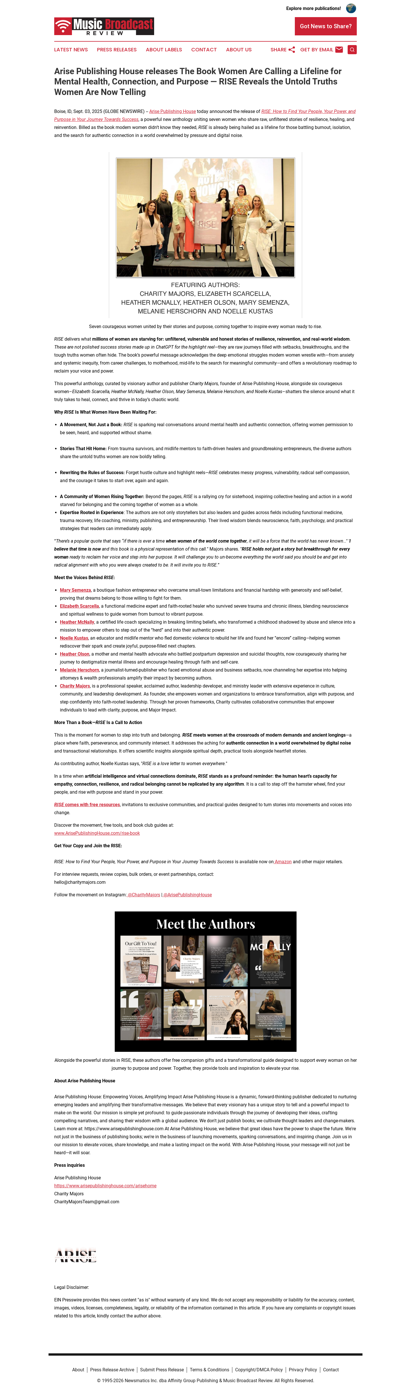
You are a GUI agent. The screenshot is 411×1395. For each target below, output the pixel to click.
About (78, 1369)
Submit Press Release (162, 1369)
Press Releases (117, 49)
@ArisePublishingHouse (187, 894)
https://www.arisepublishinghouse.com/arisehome (105, 1185)
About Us (239, 49)
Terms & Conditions (209, 1369)
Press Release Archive (112, 1369)
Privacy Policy (303, 1369)
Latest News (71, 49)
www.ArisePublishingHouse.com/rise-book (97, 833)
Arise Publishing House (172, 111)
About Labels (164, 49)
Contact (204, 49)
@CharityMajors (143, 894)
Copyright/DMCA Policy (259, 1369)
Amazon (283, 861)
